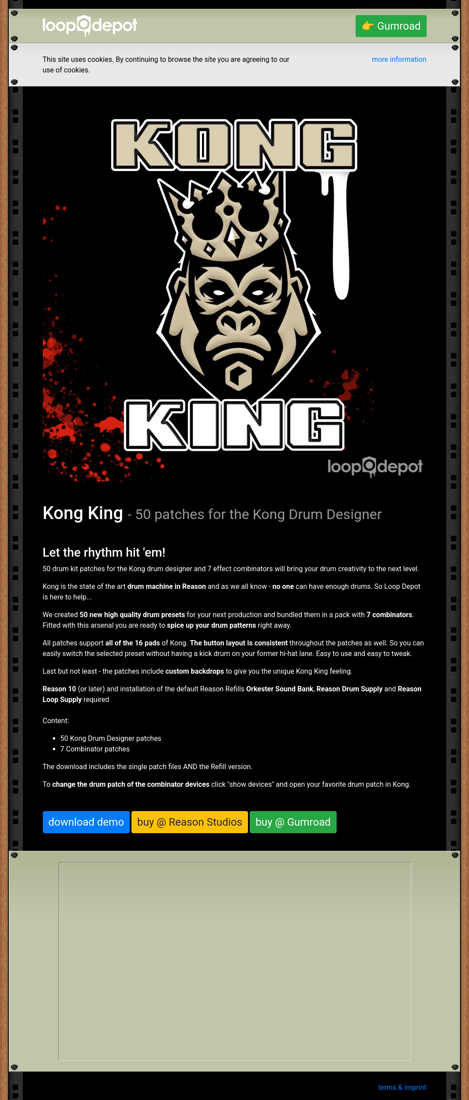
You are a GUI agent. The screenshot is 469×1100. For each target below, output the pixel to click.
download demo (86, 822)
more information (399, 59)
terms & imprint (402, 1087)
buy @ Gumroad (292, 822)
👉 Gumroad (391, 26)
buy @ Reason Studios (189, 822)
